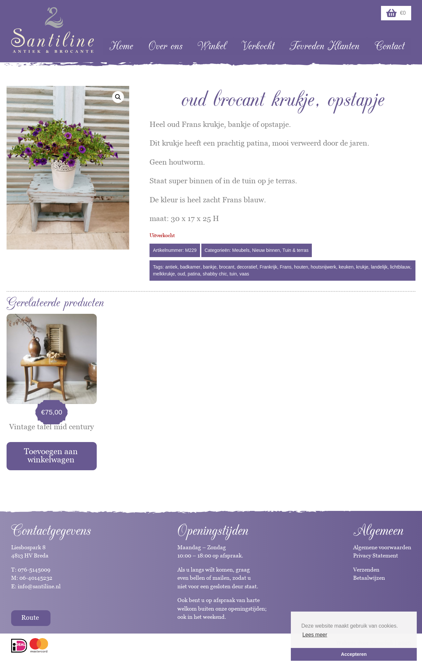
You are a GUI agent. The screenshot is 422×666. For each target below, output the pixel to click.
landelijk (379, 267)
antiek (171, 267)
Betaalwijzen (369, 578)
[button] (118, 97)
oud (181, 273)
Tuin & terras (295, 250)
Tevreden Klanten (324, 46)
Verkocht (257, 46)
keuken (346, 267)
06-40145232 (35, 578)
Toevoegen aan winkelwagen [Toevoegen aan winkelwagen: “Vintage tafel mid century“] (51, 455)
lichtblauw (400, 267)
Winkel (211, 46)
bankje (209, 267)
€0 (396, 13)
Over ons (165, 46)
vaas (244, 273)
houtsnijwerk (323, 267)
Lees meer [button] (314, 634)
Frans (285, 267)
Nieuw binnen (266, 250)
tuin (233, 273)
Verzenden (366, 569)
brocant (226, 267)
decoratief (247, 267)
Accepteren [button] (354, 654)
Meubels (241, 250)
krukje (362, 267)
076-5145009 (33, 569)
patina (194, 273)
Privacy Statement (375, 555)
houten (301, 267)
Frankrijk (268, 267)
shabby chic (215, 273)
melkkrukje (164, 273)
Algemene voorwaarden (382, 547)
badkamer (190, 267)
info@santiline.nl (39, 586)
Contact (389, 46)
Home (121, 46)
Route (30, 617)
